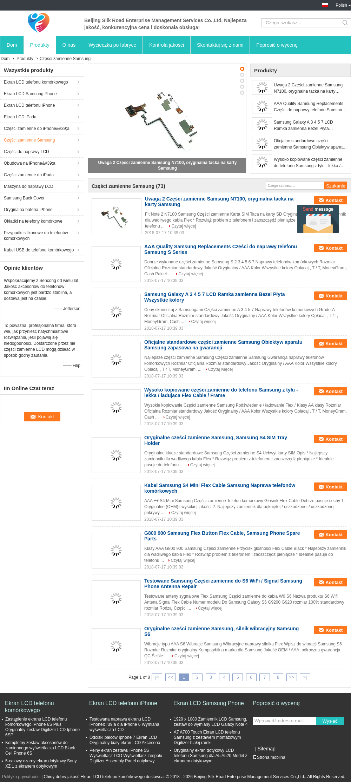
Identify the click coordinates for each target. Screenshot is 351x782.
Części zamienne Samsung (29, 140)
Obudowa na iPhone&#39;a (29, 163)
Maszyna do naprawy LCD (28, 186)
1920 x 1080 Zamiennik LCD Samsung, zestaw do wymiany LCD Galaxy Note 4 (211, 722)
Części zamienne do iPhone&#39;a (36, 128)
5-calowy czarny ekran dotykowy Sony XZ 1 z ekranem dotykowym (41, 763)
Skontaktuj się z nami (220, 45)
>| (305, 677)
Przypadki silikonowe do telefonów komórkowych (36, 235)
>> (291, 677)
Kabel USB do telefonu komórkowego (39, 250)
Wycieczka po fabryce (112, 45)
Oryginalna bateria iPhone (28, 209)
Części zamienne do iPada (29, 174)
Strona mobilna (269, 757)
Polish (343, 5)
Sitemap (266, 748)
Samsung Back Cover (24, 198)
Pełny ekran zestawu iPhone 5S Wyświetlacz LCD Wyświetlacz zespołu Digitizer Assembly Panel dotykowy (126, 755)
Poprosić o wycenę (277, 45)
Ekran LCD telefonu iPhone (29, 105)
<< (170, 677)
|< (157, 677)
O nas (68, 45)
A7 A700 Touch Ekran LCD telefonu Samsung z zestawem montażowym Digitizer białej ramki (207, 737)
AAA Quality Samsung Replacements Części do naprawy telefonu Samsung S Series (309, 107)
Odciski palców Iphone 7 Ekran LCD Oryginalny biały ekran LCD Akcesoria (125, 740)
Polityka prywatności (21, 776)
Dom (12, 45)
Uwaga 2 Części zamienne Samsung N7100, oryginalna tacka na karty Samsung (308, 88)
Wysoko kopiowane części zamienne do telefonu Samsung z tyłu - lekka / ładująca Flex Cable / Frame (308, 163)
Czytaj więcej (183, 226)
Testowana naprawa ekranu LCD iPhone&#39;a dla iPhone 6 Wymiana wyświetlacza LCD (124, 724)
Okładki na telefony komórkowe (33, 221)
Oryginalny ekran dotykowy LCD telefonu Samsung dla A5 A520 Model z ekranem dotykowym (210, 755)
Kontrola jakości (166, 45)
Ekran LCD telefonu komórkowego (36, 82)
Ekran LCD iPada (20, 116)
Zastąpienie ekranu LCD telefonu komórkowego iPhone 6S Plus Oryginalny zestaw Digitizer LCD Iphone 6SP (42, 727)
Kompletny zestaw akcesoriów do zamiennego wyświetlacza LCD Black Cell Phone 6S (40, 748)
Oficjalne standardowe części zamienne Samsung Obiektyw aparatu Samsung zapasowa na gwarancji (309, 144)
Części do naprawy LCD (26, 151)
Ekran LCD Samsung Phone (30, 93)
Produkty (39, 45)
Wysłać (330, 721)
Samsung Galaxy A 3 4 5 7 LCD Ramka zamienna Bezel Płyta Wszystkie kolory (303, 126)
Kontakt (334, 200)
